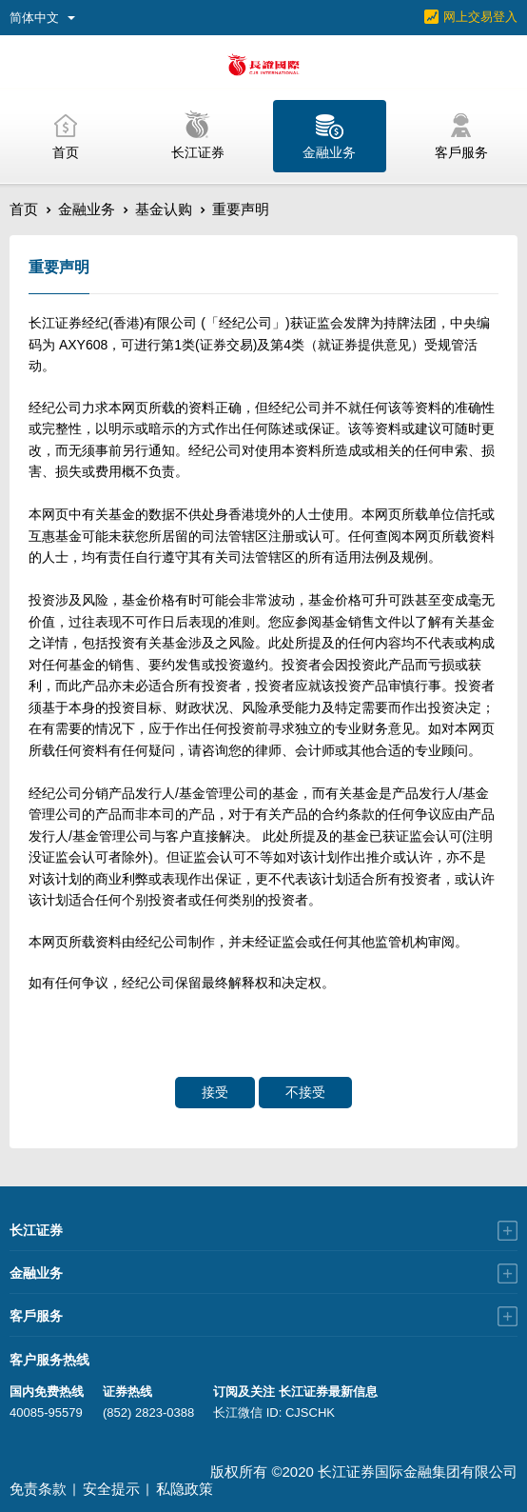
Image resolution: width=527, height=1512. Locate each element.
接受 (215, 1092)
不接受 (305, 1092)
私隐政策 (184, 1489)
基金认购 (163, 209)
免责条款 (38, 1489)
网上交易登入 (480, 17)
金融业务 (86, 209)
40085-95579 (46, 1412)
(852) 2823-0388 (148, 1412)
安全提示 (111, 1489)
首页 (24, 209)
